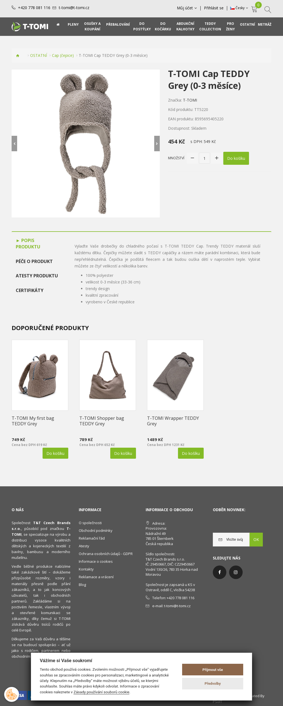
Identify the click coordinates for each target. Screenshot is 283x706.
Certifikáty (29, 290)
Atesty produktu (37, 276)
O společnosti (90, 522)
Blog (82, 584)
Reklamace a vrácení (96, 576)
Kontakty (86, 569)
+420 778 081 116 (34, 8)
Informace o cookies (96, 561)
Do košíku (236, 158)
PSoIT (217, 701)
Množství (176, 158)
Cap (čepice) (63, 55)
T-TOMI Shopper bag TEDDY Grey (101, 421)
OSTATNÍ (38, 55)
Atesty (84, 545)
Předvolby (213, 683)
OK (256, 539)
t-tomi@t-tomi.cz (74, 8)
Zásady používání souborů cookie (101, 692)
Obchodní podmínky (95, 530)
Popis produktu (28, 243)
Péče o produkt (34, 261)
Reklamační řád (92, 538)
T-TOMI (190, 100)
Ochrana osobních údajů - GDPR (106, 553)
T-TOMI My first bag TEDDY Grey (33, 421)
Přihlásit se (214, 8)
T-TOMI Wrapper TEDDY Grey (173, 421)
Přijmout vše (213, 670)
